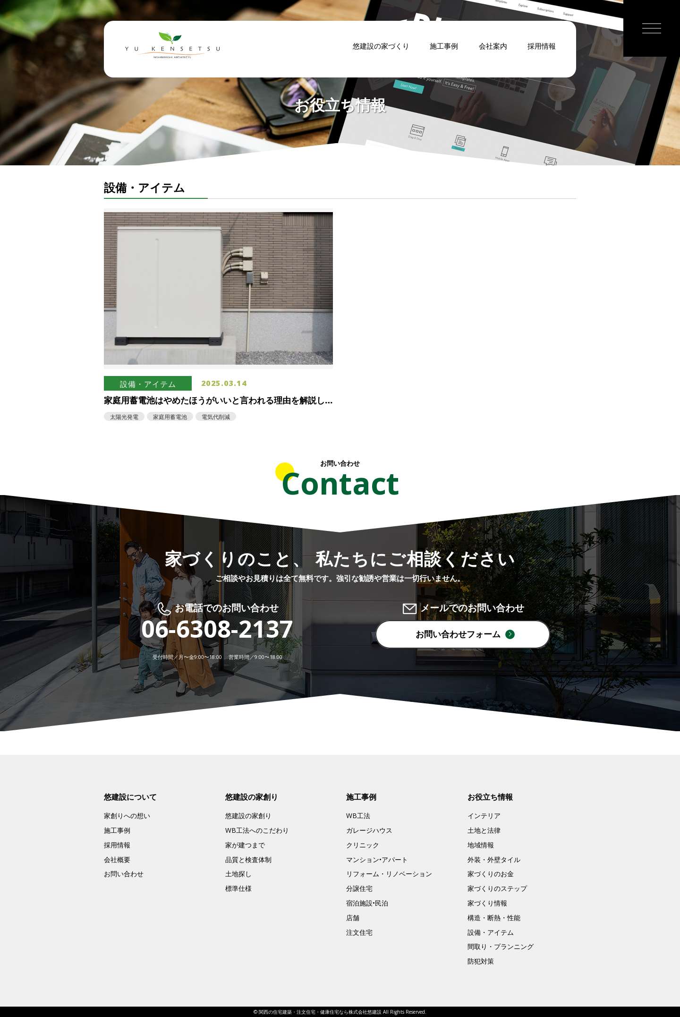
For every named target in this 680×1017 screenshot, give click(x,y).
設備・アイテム (491, 932)
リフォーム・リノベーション (389, 873)
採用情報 (541, 52)
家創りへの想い (127, 815)
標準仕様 (238, 888)
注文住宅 (359, 932)
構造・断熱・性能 (494, 917)
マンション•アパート (377, 859)
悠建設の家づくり (381, 52)
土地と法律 (484, 830)
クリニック (362, 844)
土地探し (238, 873)
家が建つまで (245, 844)
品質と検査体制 (248, 859)
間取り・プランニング (501, 946)
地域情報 (481, 844)
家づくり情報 (487, 902)
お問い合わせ (124, 873)
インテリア (484, 815)
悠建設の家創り (248, 815)
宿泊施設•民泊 (367, 902)
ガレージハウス (369, 830)
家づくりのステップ (497, 888)
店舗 (352, 917)
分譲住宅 (359, 888)
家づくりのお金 (491, 873)
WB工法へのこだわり (257, 830)
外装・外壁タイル (494, 859)
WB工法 (358, 815)
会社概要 (117, 859)
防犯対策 (481, 961)
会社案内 (493, 52)
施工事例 (444, 52)
